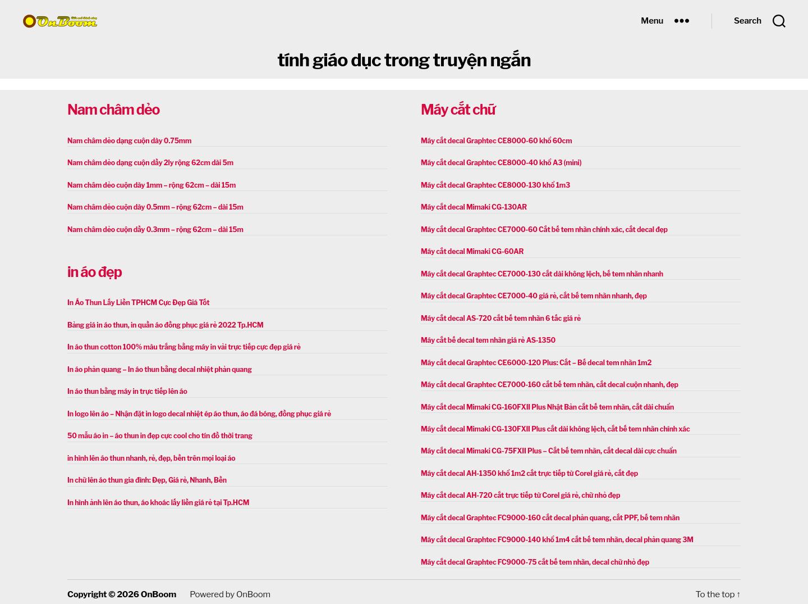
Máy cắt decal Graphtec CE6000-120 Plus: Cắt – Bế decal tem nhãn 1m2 (533, 360)
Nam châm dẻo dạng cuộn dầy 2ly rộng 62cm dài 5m (148, 162)
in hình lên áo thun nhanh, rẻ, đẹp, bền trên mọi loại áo (149, 455)
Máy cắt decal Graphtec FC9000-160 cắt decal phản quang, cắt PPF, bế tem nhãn (547, 513)
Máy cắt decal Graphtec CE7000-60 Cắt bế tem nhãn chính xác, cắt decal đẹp (541, 228)
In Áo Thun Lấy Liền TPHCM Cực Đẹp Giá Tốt (136, 301)
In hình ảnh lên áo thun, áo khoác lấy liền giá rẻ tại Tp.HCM (155, 498)
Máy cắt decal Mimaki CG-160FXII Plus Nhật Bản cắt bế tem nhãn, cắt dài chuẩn (544, 403)
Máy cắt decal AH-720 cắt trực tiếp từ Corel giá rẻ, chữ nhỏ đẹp (517, 491)
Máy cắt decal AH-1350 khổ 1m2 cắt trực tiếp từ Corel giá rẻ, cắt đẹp (526, 469)
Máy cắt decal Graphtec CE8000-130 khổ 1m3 (493, 184)
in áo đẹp (94, 270)
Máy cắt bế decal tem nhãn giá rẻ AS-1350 (486, 338)
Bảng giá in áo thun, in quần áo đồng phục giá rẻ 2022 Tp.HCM (162, 323)
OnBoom (158, 589)
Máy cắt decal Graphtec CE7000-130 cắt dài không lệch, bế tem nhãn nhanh (538, 272)
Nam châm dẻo (113, 109)
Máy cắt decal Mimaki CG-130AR (472, 206)
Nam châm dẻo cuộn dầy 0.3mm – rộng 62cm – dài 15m (152, 228)
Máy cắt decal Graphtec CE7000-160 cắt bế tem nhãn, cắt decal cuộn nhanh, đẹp (546, 382)
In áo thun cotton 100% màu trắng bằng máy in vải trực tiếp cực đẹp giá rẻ (180, 345)
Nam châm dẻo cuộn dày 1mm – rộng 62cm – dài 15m (149, 184)
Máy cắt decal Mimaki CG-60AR (471, 250)
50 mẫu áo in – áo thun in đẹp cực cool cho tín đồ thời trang (157, 433)
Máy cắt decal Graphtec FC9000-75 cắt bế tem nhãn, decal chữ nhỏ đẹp (532, 557)
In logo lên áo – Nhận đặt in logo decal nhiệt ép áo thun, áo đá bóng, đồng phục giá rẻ (195, 411)
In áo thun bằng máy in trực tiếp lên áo (125, 389)
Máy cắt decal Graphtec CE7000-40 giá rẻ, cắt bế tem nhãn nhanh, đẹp (531, 294)
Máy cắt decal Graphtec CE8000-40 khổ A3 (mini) (499, 162)
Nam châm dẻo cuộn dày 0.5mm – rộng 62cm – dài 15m (152, 206)
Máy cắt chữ (458, 109)
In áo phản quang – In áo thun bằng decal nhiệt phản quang (157, 367)
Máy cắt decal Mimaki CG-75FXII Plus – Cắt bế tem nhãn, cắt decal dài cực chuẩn (545, 447)
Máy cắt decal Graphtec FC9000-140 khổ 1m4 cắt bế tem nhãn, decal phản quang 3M (553, 535)
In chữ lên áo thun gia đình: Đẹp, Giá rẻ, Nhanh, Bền (144, 477)
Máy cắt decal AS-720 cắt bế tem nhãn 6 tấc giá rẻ (498, 316)
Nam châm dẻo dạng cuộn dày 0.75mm (127, 141)
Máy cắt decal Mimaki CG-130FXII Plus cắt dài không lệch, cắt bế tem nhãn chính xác (551, 425)
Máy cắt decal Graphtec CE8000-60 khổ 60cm (494, 141)
